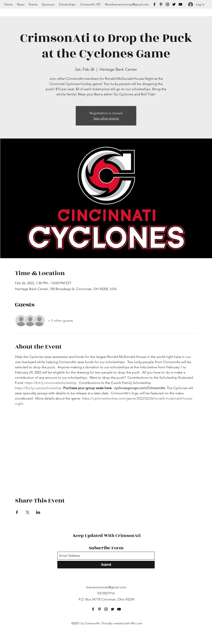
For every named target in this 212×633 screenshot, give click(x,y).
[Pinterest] (161, 4)
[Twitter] (174, 4)
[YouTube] (180, 4)
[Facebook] (154, 4)
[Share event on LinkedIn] (38, 512)
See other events (106, 118)
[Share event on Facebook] (17, 512)
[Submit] (106, 564)
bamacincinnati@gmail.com (130, 4)
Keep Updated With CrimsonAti (107, 535)
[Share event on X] (28, 512)
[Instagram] (167, 4)
